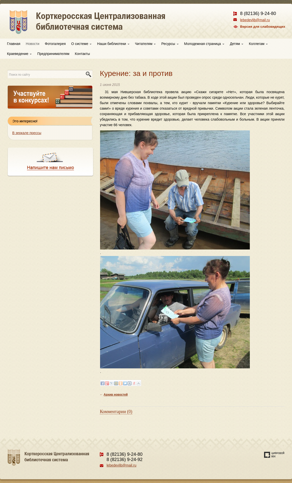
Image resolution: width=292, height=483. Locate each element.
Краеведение (19, 54)
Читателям (145, 44)
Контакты (82, 54)
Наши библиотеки (113, 44)
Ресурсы (169, 44)
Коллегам (258, 44)
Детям (236, 44)
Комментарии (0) (116, 411)
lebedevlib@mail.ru (255, 20)
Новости (32, 44)
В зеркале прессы (26, 133)
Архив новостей (116, 394)
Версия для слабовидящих (262, 26)
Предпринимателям (53, 54)
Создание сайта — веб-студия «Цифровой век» (274, 455)
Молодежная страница (204, 44)
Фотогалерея (55, 44)
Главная (13, 44)
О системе (81, 44)
